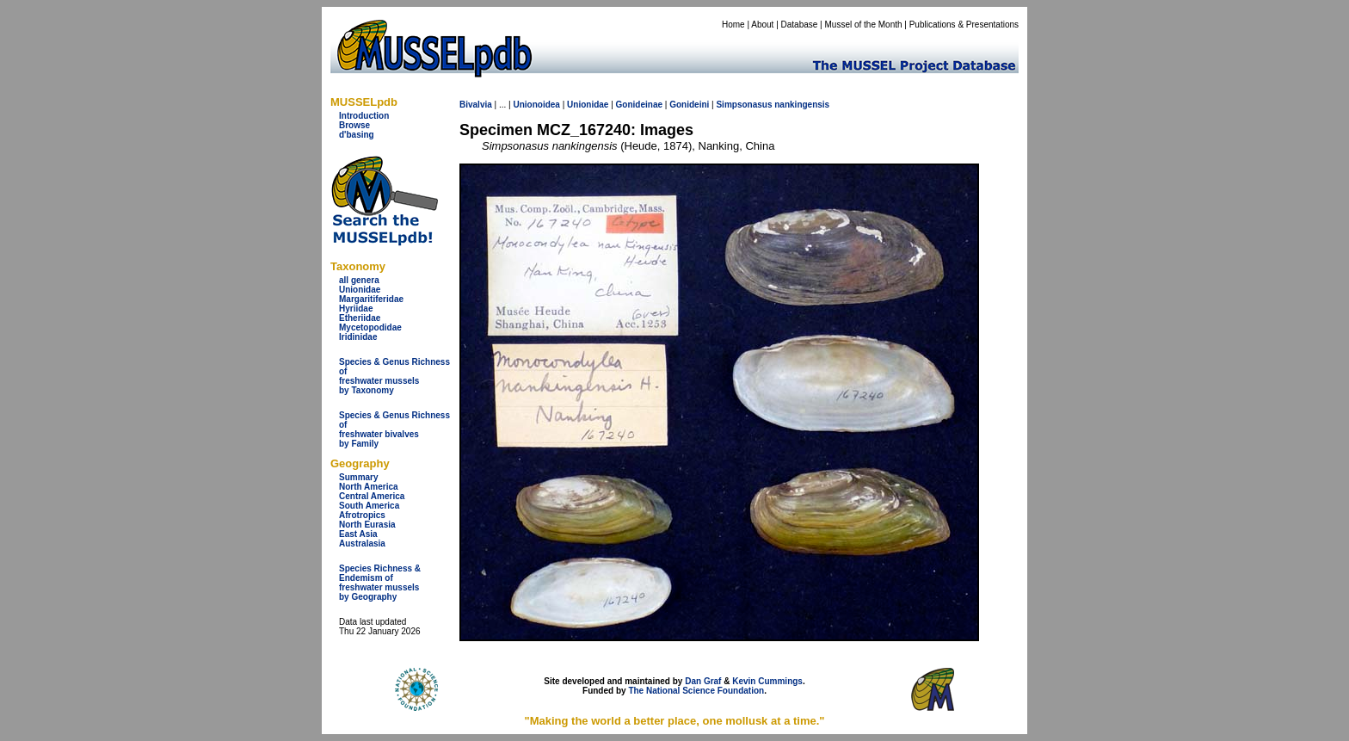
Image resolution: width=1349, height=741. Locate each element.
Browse (354, 125)
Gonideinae (639, 104)
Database (799, 24)
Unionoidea (536, 104)
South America (369, 505)
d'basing (356, 134)
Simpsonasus (744, 104)
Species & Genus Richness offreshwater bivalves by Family (394, 429)
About (762, 24)
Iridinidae (358, 337)
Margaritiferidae (371, 299)
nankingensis (801, 104)
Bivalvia (475, 104)
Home (733, 24)
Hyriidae (356, 308)
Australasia (362, 543)
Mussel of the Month (863, 24)
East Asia (358, 534)
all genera (359, 280)
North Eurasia (367, 524)
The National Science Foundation (696, 690)
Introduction (364, 115)
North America (368, 486)
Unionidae (359, 289)
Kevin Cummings (767, 681)
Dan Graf (703, 681)
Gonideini (689, 104)
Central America (371, 496)
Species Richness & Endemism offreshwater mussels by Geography (380, 583)
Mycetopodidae (370, 327)
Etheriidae (359, 318)
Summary (359, 477)
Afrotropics (362, 515)
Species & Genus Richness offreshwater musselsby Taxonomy (394, 376)
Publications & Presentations (964, 24)
